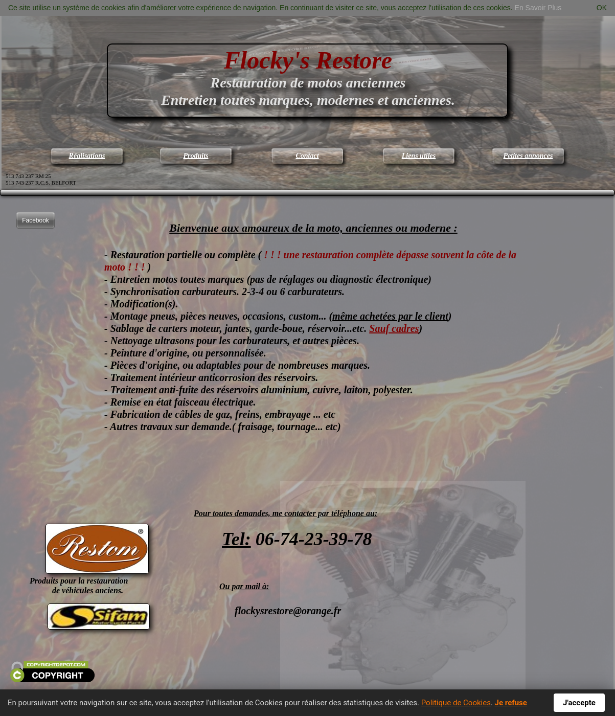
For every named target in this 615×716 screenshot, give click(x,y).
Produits (195, 156)
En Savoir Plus (538, 8)
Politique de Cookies (456, 702)
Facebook (35, 220)
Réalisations (87, 156)
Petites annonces (528, 156)
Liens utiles (419, 156)
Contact (306, 156)
